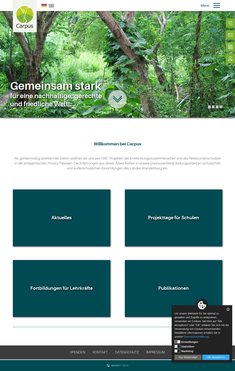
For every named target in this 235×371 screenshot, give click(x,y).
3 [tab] (217, 106)
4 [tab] (221, 106)
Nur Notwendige (188, 357)
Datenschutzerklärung (196, 336)
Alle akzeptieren (216, 357)
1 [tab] (209, 106)
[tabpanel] (117, 59)
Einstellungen (186, 341)
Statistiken (184, 346)
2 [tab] (213, 106)
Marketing (183, 351)
